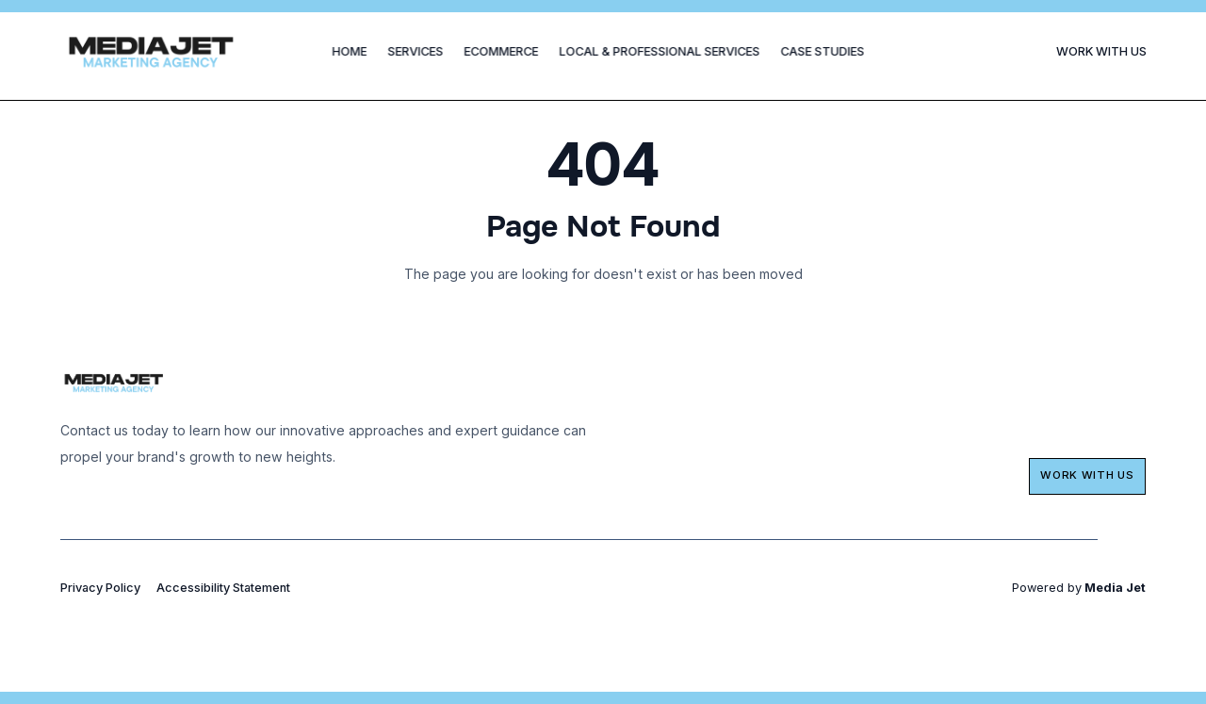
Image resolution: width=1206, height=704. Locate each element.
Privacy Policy (100, 588)
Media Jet (1114, 588)
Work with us (1086, 475)
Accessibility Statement (223, 588)
